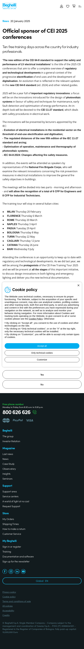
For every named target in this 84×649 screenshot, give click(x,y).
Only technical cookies (42, 353)
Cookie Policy (36, 318)
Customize (42, 359)
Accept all (42, 346)
